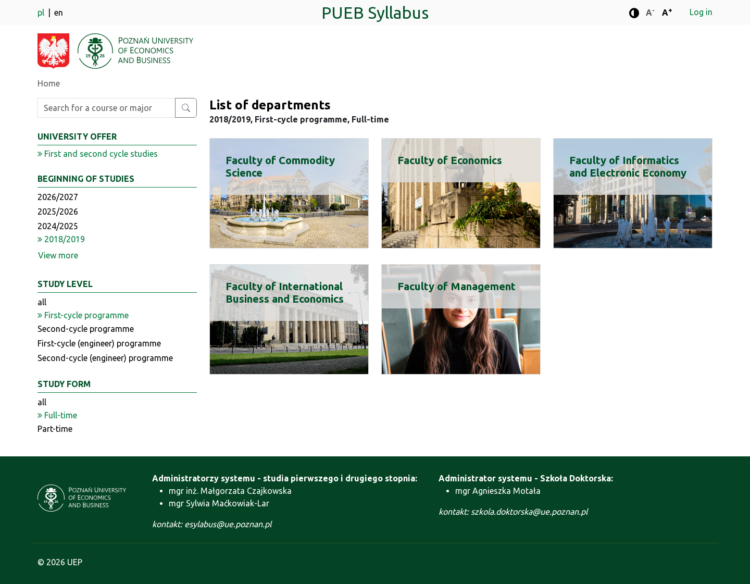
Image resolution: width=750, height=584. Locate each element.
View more (58, 255)
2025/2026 (58, 211)
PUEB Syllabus (375, 12)
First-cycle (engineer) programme (99, 343)
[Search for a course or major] (186, 108)
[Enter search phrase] (106, 108)
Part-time (55, 428)
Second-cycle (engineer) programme (105, 358)
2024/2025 (58, 226)
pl (42, 12)
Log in (701, 12)
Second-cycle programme (86, 328)
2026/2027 (58, 197)
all (42, 302)
